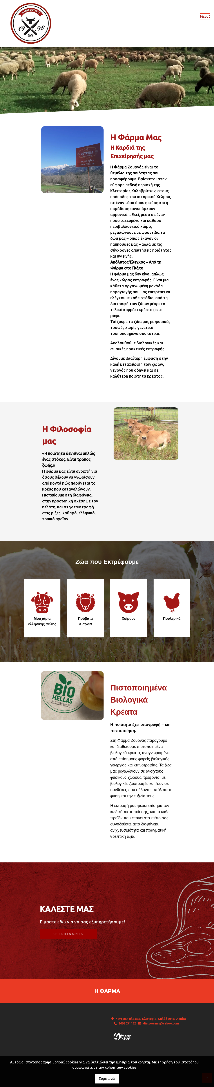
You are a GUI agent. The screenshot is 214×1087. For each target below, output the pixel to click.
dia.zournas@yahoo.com (161, 1023)
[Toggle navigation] (205, 17)
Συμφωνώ (107, 1079)
